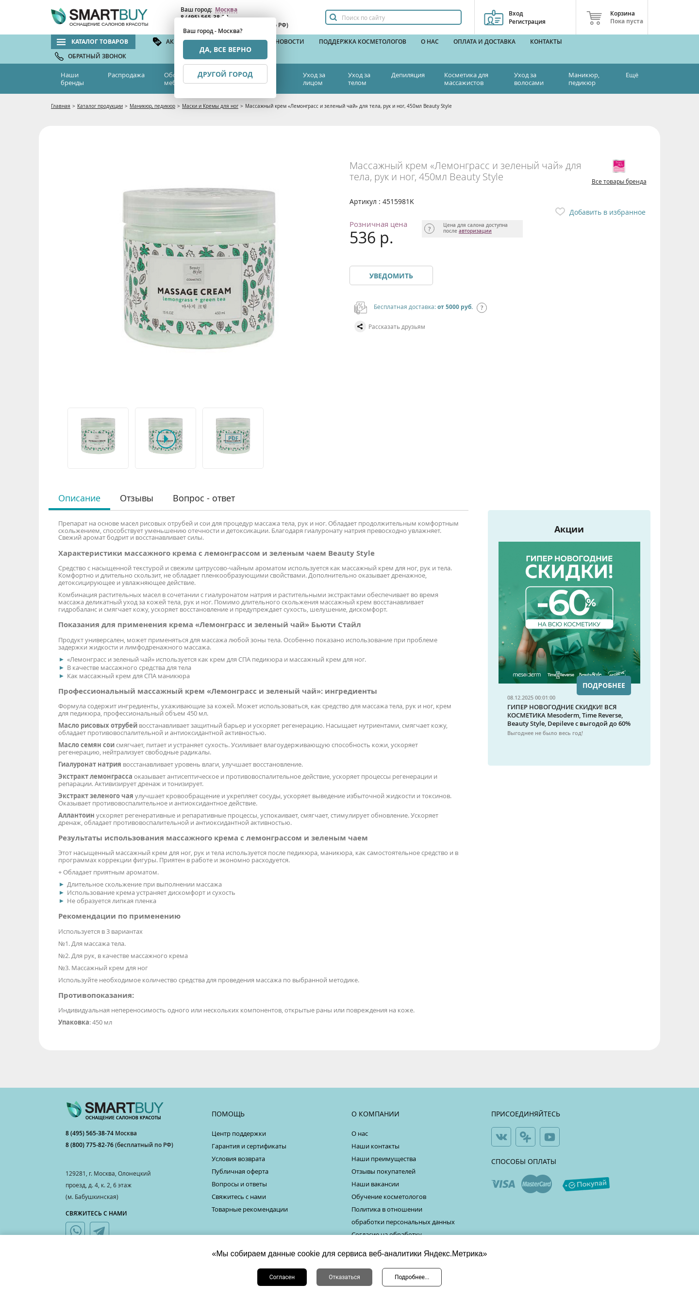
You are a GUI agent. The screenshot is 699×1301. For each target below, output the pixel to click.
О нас (430, 41)
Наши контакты (375, 1146)
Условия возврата (238, 1158)
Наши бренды (72, 78)
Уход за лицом (314, 78)
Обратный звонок (97, 56)
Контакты (546, 41)
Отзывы (136, 498)
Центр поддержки (239, 1133)
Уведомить (391, 275)
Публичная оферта (240, 1171)
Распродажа (126, 74)
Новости (289, 41)
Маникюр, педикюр (583, 78)
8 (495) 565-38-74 (90, 1133)
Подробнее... (412, 1277)
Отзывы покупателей (383, 1171)
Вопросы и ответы (239, 1184)
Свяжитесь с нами (239, 1196)
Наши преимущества (383, 1158)
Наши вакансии (375, 1184)
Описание (79, 498)
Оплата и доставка (484, 41)
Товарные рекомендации (250, 1209)
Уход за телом (359, 78)
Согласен (282, 1277)
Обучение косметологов (388, 1196)
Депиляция (408, 74)
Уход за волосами (529, 78)
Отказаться (344, 1277)
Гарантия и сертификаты (249, 1146)
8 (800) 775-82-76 (90, 1145)
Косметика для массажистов (466, 78)
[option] (99, 438)
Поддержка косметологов (362, 41)
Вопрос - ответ (204, 498)
